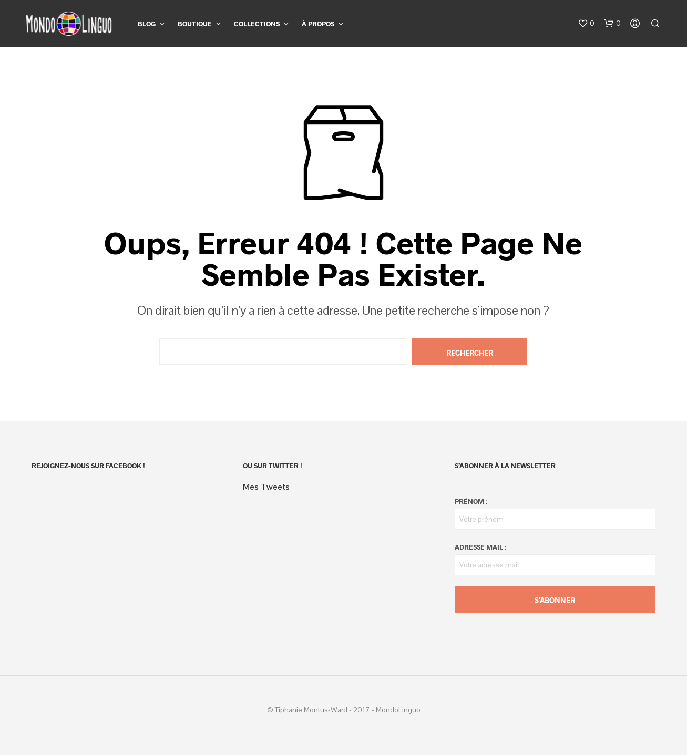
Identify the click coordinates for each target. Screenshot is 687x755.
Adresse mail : (480, 547)
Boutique (195, 23)
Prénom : (471, 501)
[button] (586, 23)
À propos (318, 23)
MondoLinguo (398, 710)
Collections (257, 23)
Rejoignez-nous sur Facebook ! (88, 465)
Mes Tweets (266, 486)
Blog (147, 23)
